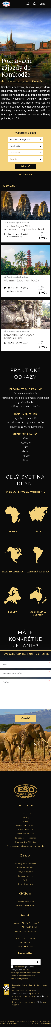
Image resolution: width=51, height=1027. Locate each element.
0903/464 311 (30, 927)
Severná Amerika (13, 572)
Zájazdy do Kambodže (25, 418)
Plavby (25, 880)
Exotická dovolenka (25, 902)
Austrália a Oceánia (38, 613)
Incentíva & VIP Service (25, 842)
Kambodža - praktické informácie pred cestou (25, 397)
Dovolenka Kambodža (25, 393)
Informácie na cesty (25, 834)
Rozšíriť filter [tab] (25, 174)
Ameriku (40, 996)
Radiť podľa (9, 186)
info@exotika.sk (29, 932)
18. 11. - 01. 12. (16, 288)
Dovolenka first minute (25, 906)
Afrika (13, 531)
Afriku (39, 1002)
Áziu (37, 991)
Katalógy (25, 822)
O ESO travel (25, 813)
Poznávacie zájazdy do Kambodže (25, 422)
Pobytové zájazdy (25, 872)
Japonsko (25, 442)
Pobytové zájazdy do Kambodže (25, 426)
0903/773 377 (30, 923)
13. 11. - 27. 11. (16, 234)
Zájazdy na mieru (25, 876)
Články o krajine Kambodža (25, 406)
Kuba (25, 447)
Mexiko (25, 451)
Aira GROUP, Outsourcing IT (39, 1023)
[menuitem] (10, 186)
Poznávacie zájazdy (25, 868)
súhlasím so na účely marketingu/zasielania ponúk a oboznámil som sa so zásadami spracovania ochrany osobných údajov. (26, 972)
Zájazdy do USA (25, 884)
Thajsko (25, 455)
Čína (25, 438)
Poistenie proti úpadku (26, 826)
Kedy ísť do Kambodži (25, 402)
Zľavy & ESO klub (25, 830)
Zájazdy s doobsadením (25, 838)
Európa (12, 612)
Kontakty (25, 817)
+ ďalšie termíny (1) (14, 291)
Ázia (38, 531)
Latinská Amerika (38, 572)
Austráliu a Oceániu (21, 994)
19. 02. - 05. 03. (16, 342)
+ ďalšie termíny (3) (14, 237)
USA (25, 460)
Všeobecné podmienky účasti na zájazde (25, 846)
